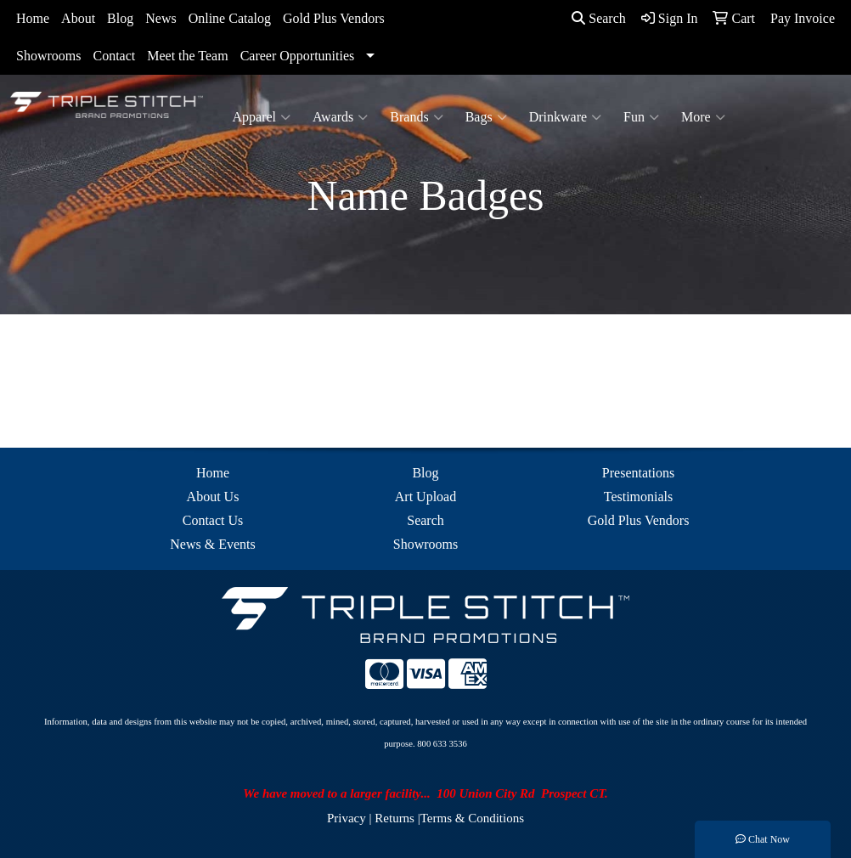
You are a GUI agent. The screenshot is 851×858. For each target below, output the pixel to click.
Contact (114, 55)
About (78, 18)
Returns (394, 818)
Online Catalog (230, 18)
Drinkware (565, 117)
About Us (213, 496)
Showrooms (48, 55)
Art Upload (425, 496)
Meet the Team (187, 55)
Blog (120, 18)
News (160, 18)
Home (32, 18)
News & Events (212, 544)
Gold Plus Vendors (334, 18)
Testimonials (638, 496)
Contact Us (213, 520)
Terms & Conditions (472, 818)
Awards (340, 117)
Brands (416, 117)
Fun (641, 117)
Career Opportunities (297, 55)
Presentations (638, 473)
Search (599, 18)
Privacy (346, 818)
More (703, 117)
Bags (486, 117)
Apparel (262, 117)
